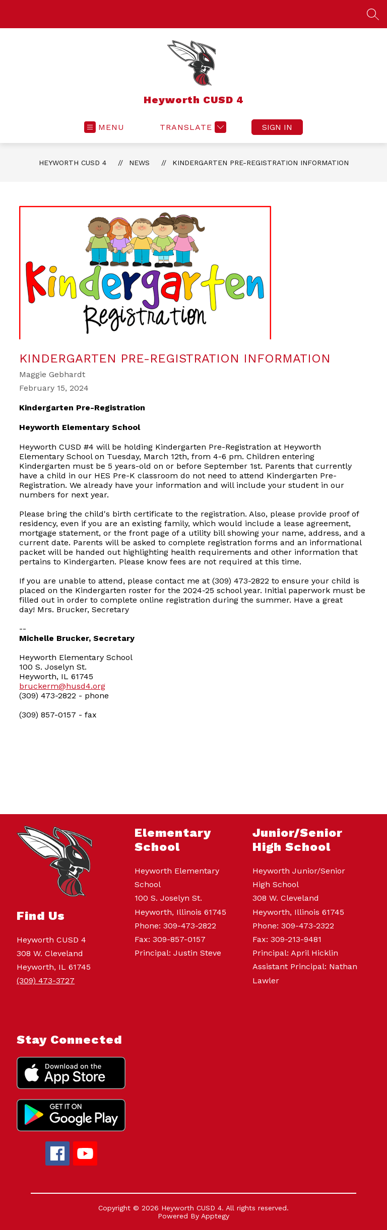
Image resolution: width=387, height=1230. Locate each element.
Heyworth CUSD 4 (72, 163)
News (139, 163)
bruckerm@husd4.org (62, 686)
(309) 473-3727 (46, 980)
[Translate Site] (191, 127)
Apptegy (215, 1216)
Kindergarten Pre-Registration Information (260, 163)
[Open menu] (104, 127)
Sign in (277, 127)
